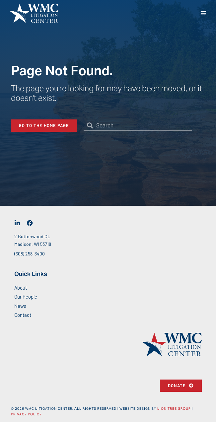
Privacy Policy (26, 414)
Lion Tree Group (174, 408)
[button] (203, 13)
